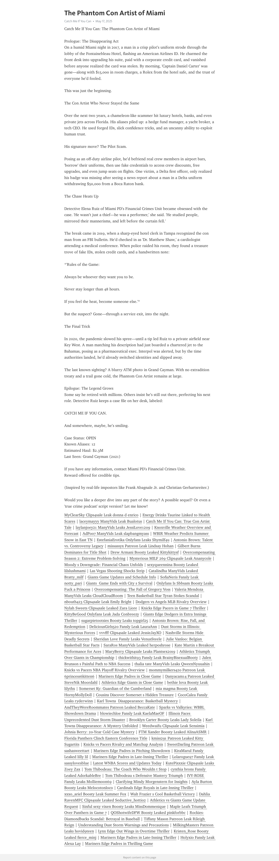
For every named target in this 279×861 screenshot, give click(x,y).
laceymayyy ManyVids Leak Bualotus (110, 521)
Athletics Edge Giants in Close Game (132, 682)
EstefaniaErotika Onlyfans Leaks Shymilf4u (133, 539)
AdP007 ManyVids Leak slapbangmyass (116, 533)
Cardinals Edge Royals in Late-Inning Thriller (155, 787)
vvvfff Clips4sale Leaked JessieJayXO (130, 632)
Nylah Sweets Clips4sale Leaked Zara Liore (100, 608)
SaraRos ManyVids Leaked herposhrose (137, 645)
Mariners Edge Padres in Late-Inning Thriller (130, 756)
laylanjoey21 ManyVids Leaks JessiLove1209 (113, 527)
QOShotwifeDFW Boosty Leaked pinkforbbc (148, 812)
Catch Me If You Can (77, 21)
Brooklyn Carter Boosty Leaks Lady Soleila (165, 719)
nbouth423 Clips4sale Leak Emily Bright (97, 601)
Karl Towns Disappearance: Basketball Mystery (137, 701)
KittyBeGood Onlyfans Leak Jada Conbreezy (101, 614)
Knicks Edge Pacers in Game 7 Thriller (173, 608)
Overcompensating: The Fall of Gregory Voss (132, 589)
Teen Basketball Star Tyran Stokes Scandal (163, 595)
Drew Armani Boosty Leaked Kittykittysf (145, 552)
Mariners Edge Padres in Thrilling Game (119, 843)
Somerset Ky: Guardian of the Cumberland (115, 688)
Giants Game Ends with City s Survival (119, 583)
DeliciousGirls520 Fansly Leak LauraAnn (123, 626)
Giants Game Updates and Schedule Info (122, 577)
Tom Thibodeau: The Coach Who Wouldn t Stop (125, 769)
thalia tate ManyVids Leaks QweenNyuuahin (172, 664)
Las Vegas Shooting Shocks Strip (117, 570)
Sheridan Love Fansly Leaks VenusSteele (128, 639)
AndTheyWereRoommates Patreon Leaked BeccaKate (109, 707)
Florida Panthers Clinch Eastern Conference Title (105, 738)
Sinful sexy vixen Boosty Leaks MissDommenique (124, 806)
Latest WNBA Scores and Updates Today (127, 763)
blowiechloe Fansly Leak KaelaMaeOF (132, 713)
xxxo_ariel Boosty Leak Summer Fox (95, 794)
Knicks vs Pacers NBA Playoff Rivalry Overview (104, 670)
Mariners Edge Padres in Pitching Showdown (132, 750)
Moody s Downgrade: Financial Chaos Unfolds (103, 564)
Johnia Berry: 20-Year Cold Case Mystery (99, 732)
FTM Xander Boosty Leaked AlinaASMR (173, 732)
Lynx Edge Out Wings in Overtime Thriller (134, 831)
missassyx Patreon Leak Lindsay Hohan (140, 546)
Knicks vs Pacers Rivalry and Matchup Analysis (123, 744)
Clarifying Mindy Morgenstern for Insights (151, 781)
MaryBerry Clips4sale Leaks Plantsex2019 (140, 651)
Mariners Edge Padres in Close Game (130, 676)
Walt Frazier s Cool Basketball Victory (162, 794)
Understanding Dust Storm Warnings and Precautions (123, 825)
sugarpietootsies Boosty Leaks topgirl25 (114, 620)
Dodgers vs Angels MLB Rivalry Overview (171, 601)
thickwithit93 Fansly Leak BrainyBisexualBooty (158, 657)
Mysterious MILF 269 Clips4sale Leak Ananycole (170, 558)
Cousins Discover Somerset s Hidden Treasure (135, 694)
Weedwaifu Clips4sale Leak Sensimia (173, 725)
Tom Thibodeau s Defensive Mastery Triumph (144, 775)
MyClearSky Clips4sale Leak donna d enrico (101, 515)
